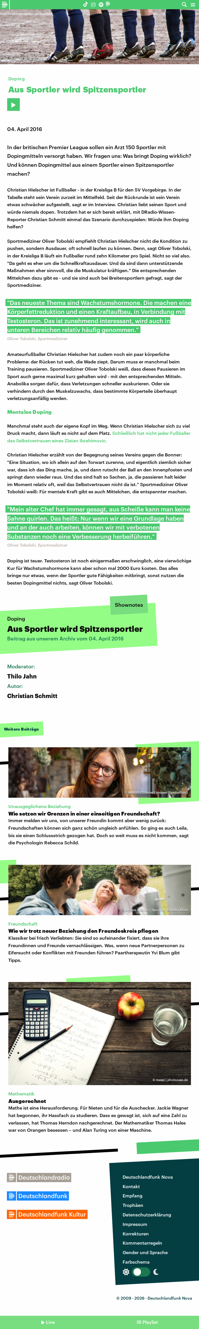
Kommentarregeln (142, 1242)
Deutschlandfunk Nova (148, 1177)
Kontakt (131, 1186)
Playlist (150, 1322)
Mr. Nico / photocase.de (176, 59)
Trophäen (133, 1205)
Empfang (132, 1195)
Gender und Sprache (145, 1252)
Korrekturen (136, 1233)
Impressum (135, 1224)
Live (50, 1322)
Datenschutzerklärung (147, 1214)
